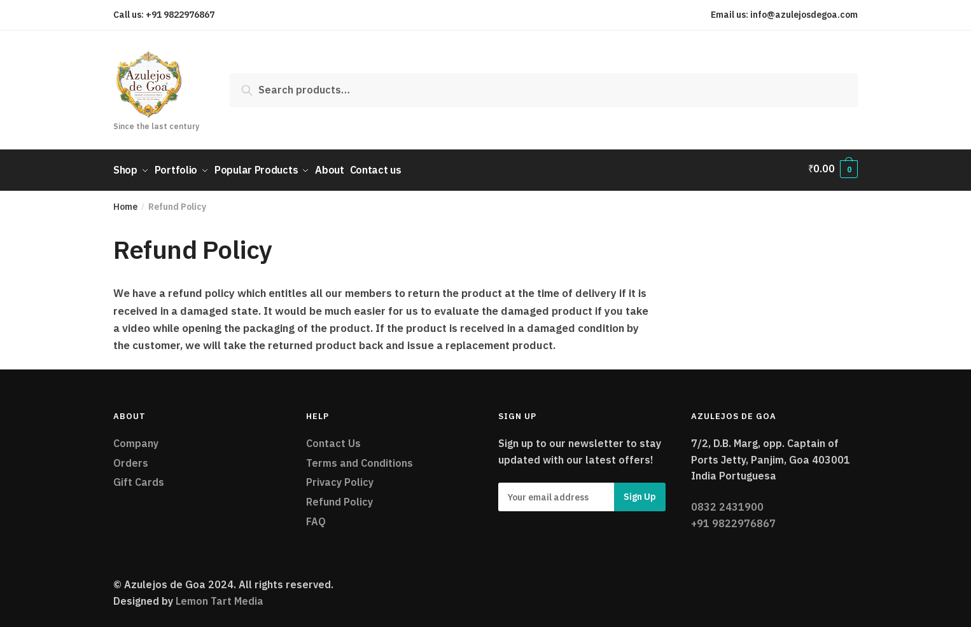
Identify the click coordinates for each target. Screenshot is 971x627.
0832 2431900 (727, 503)
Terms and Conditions (359, 459)
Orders (130, 459)
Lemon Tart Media (219, 597)
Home (125, 203)
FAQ (316, 518)
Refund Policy (339, 498)
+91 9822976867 (180, 14)
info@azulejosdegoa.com (804, 14)
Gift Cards (138, 478)
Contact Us (333, 440)
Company (135, 440)
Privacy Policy (340, 478)
